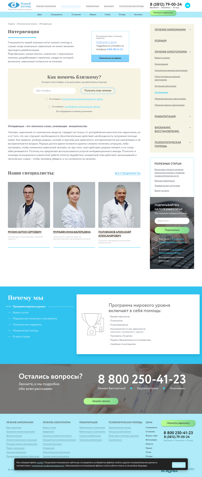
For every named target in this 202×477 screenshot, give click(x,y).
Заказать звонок (101, 401)
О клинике (76, 15)
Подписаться (172, 230)
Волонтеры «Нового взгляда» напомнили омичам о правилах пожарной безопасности (169, 173)
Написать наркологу (163, 13)
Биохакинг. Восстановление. (167, 129)
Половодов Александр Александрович (114, 234)
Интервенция (161, 92)
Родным (93, 15)
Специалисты (56, 15)
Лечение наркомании (170, 30)
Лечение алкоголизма (171, 52)
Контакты (138, 15)
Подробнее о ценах (106, 42)
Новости (149, 444)
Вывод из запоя (162, 58)
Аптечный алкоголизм (165, 86)
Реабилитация (165, 116)
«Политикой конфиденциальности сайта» (82, 99)
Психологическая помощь (168, 144)
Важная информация (164, 181)
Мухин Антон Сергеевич (25, 232)
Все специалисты (127, 173)
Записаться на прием (110, 58)
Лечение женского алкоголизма (170, 99)
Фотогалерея (151, 440)
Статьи (107, 15)
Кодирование (161, 64)
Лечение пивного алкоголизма (169, 105)
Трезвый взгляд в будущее (167, 186)
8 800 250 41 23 (115, 49)
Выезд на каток (161, 191)
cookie (40, 463)
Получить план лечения (97, 90)
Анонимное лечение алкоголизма (171, 70)
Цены (39, 15)
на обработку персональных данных (82, 107)
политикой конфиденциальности (48, 466)
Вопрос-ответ (151, 436)
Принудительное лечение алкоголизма (167, 78)
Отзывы (122, 15)
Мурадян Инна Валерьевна (72, 232)
